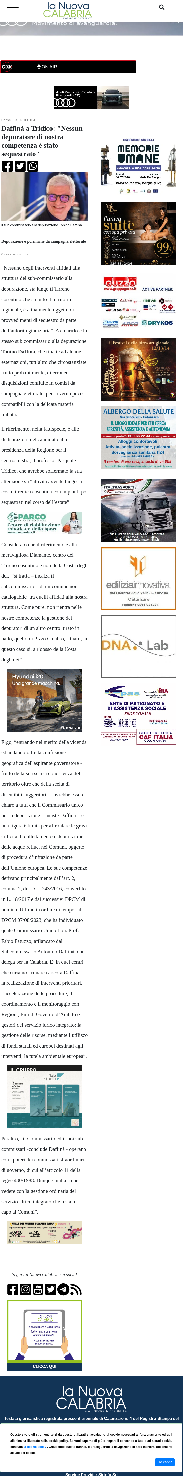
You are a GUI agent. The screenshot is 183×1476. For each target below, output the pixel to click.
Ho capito (165, 1462)
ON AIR (47, 66)
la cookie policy (35, 1447)
